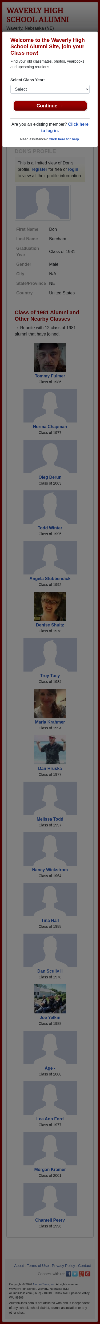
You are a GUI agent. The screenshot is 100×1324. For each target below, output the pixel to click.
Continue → (50, 105)
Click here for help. (64, 139)
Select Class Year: (27, 79)
